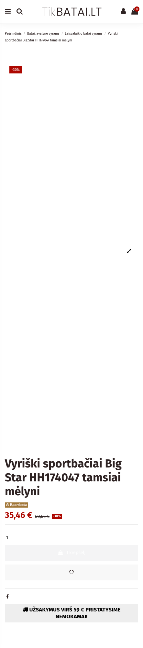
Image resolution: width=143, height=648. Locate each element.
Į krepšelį (72, 552)
